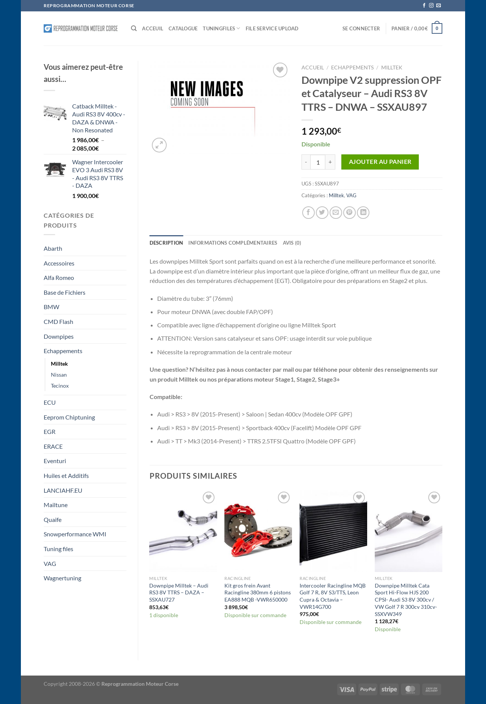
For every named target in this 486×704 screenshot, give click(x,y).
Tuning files (58, 548)
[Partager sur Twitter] (322, 212)
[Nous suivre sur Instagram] (431, 5)
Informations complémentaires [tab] (232, 243)
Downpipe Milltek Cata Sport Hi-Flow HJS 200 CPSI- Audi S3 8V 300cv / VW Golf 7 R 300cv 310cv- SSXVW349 (406, 599)
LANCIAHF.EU (63, 490)
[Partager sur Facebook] (308, 212)
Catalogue (183, 28)
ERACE (53, 446)
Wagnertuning (62, 577)
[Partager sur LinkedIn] (363, 212)
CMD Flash (58, 321)
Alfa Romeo (59, 277)
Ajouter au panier (380, 161)
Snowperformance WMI (75, 533)
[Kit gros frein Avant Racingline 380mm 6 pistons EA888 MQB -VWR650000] (258, 531)
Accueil (312, 67)
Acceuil (152, 28)
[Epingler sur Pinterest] (349, 212)
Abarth (53, 248)
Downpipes (59, 336)
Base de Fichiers (64, 292)
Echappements (63, 350)
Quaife (53, 519)
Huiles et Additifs (66, 475)
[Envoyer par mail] (336, 212)
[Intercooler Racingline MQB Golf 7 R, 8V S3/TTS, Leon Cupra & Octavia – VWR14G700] (333, 531)
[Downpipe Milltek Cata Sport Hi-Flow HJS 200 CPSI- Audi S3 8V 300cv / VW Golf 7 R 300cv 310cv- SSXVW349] (408, 531)
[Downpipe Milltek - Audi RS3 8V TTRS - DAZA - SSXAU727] (183, 531)
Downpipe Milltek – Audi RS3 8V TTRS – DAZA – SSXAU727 (178, 592)
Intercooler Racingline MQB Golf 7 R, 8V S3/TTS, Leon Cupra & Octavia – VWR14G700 (333, 596)
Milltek (59, 363)
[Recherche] (134, 28)
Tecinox (60, 385)
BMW (51, 306)
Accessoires (59, 263)
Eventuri (55, 460)
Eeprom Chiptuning (69, 417)
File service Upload (272, 28)
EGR (49, 431)
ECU (50, 402)
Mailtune (56, 504)
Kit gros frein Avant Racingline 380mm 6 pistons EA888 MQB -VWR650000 (257, 592)
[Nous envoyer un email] (438, 5)
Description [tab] (166, 243)
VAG (50, 563)
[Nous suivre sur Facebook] (424, 5)
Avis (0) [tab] (292, 243)
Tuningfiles (221, 28)
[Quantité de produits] (317, 162)
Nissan (59, 374)
